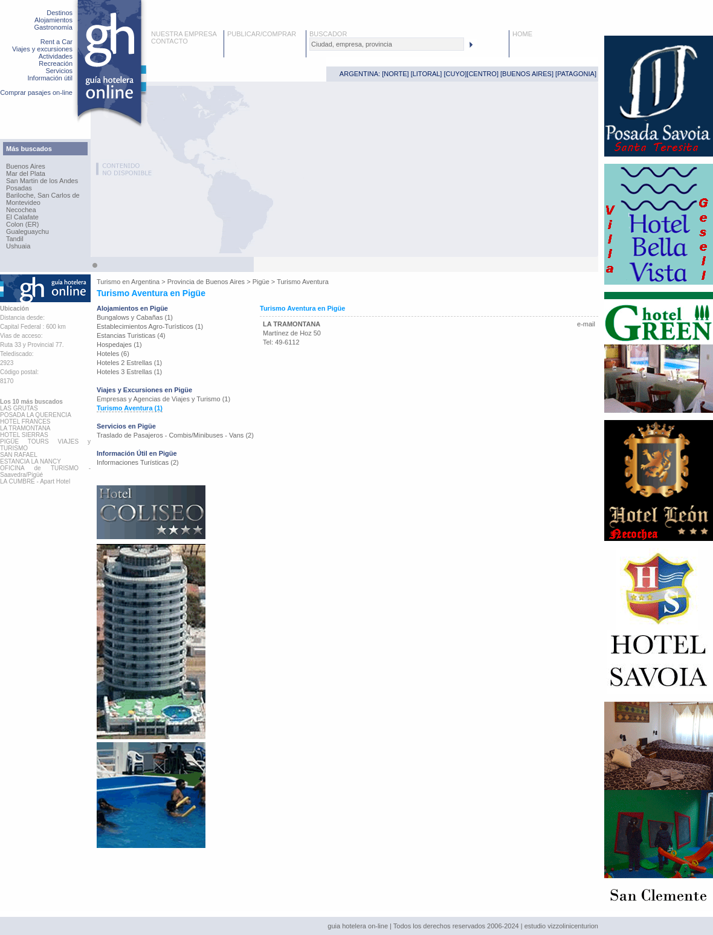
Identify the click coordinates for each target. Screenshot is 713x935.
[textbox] (386, 44)
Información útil (50, 78)
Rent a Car (56, 41)
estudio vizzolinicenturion (561, 926)
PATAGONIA (576, 73)
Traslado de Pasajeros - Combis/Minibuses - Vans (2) (175, 435)
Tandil (15, 238)
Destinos (60, 12)
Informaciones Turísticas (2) (138, 462)
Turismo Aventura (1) (130, 408)
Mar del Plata (25, 173)
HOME (522, 33)
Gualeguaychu (27, 231)
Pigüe (261, 281)
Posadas (19, 188)
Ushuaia (18, 246)
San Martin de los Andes (42, 180)
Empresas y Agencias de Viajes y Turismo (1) (163, 399)
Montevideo (23, 202)
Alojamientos (53, 20)
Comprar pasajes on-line (36, 92)
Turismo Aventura (303, 281)
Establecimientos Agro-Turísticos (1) (150, 326)
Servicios (59, 70)
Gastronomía (53, 27)
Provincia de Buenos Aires (206, 281)
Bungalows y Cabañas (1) (135, 317)
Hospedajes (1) (119, 344)
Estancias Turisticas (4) (131, 335)
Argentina (145, 281)
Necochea (21, 209)
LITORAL (426, 73)
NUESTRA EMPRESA (184, 33)
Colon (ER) (22, 224)
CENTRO (482, 73)
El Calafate (22, 217)
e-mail (586, 324)
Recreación (56, 63)
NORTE (395, 73)
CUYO (455, 73)
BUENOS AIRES (527, 73)
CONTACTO (169, 41)
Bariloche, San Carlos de (43, 195)
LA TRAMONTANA (291, 324)
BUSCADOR (328, 33)
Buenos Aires (25, 166)
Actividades (56, 56)
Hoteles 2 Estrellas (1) (129, 362)
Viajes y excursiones (42, 49)
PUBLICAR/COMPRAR (261, 33)
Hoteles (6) (113, 353)
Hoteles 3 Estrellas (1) (129, 371)
